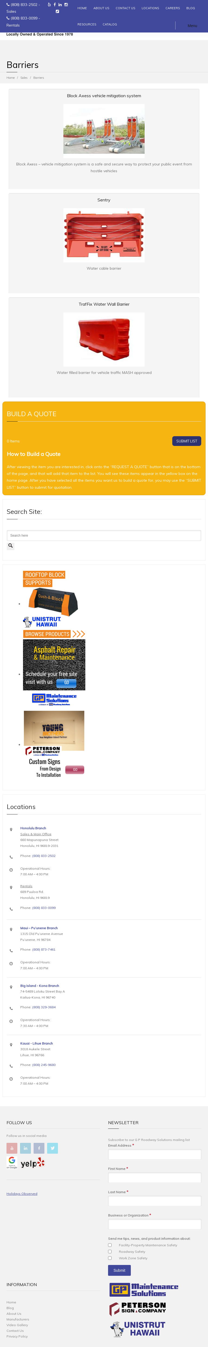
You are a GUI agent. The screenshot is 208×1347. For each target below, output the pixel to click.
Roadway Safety (132, 1252)
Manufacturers (17, 1319)
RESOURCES (86, 24)
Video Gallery (17, 1325)
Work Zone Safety (133, 1258)
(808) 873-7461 (44, 949)
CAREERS (172, 8)
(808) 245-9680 (44, 1065)
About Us (13, 1314)
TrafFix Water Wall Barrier (104, 304)
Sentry (104, 200)
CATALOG (110, 24)
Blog (10, 1308)
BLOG (190, 8)
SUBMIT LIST (186, 441)
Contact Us (15, 1331)
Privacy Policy (17, 1336)
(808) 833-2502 (24, 4)
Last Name (118, 1192)
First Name (118, 1169)
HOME (82, 8)
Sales (24, 78)
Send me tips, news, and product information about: (149, 1239)
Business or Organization (129, 1215)
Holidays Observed (21, 1194)
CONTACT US (125, 8)
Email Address (121, 1145)
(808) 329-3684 (44, 1007)
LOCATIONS (150, 8)
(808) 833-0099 (24, 18)
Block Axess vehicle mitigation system (104, 95)
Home (10, 78)
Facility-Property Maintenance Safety (148, 1245)
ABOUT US (101, 8)
